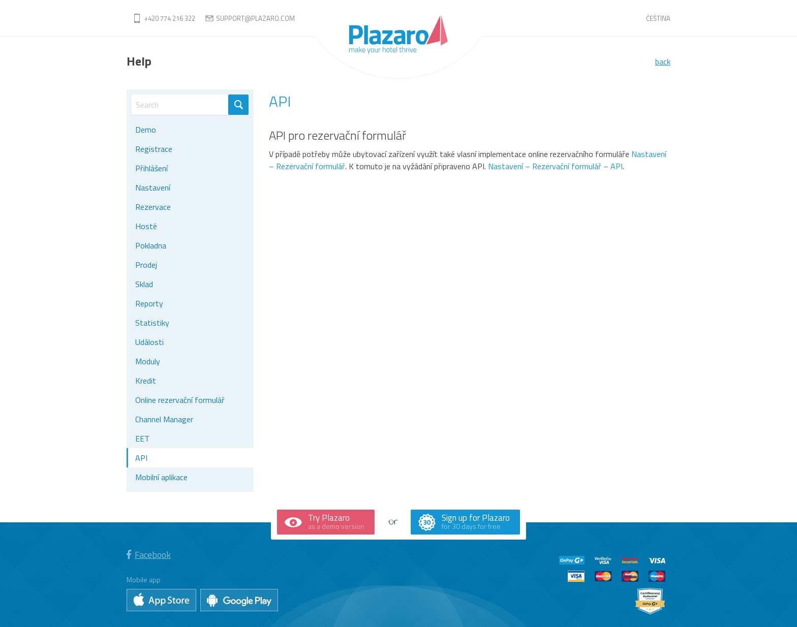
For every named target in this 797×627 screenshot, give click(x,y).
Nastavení (152, 187)
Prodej (146, 265)
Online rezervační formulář (180, 400)
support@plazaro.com (255, 18)
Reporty (149, 303)
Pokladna (150, 245)
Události (149, 342)
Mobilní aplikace (161, 477)
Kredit (145, 380)
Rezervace (153, 207)
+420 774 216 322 (169, 18)
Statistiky (152, 323)
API (141, 458)
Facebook (149, 554)
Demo (145, 129)
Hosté (146, 226)
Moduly (147, 361)
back (662, 61)
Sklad (144, 284)
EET (142, 438)
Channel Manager (164, 419)
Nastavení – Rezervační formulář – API (555, 166)
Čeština (658, 18)
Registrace (153, 149)
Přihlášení (151, 168)
